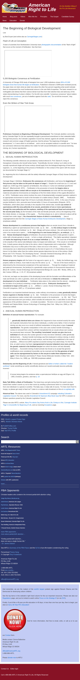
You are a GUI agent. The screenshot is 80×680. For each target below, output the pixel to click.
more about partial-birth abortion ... (13, 534)
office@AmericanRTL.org (10, 579)
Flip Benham (4, 505)
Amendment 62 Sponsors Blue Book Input (44, 396)
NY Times (17, 450)
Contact (8, 635)
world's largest (39, 589)
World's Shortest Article (14, 421)
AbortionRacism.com (7, 470)
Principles (43, 16)
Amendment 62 (44, 393)
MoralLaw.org (15, 498)
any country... (9, 570)
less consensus (15, 96)
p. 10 (38, 377)
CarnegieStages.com (34, 36)
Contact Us (5, 669)
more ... (3, 484)
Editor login (14, 669)
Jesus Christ (15, 453)
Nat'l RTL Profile (10, 430)
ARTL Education (9, 460)
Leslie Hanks (4, 508)
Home (5, 16)
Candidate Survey (68, 16)
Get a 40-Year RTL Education (18, 605)
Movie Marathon (16, 473)
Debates (3, 480)
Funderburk (17, 554)
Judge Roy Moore (6, 498)
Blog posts (13, 16)
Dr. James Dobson (8, 543)
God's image (9, 466)
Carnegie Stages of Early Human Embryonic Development (45, 219)
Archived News (9, 463)
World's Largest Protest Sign (15, 419)
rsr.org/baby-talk (68, 389)
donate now (12, 657)
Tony (11, 554)
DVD (63, 598)
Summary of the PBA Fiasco (19, 548)
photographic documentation (51, 45)
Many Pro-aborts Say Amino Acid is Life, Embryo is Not (44, 402)
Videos (22, 16)
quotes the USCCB (9, 476)
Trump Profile (12, 428)
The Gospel (54, 16)
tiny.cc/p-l (15, 457)
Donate (22, 20)
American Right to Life (42, 7)
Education (13, 20)
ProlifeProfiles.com (9, 426)
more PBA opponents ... (9, 532)
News (4, 20)
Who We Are (32, 16)
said (49, 96)
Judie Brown (4, 501)
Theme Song (14, 552)
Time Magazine (9, 450)
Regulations (7, 598)
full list (38, 548)
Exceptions (48, 405)
